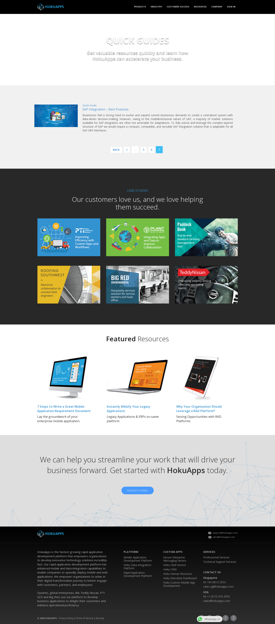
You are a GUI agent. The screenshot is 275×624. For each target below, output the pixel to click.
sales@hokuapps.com (221, 536)
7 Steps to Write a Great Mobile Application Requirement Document (64, 408)
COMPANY (216, 6)
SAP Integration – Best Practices (105, 109)
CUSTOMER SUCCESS (178, 6)
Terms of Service (84, 618)
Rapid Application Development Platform (138, 574)
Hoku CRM (169, 569)
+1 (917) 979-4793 (218, 596)
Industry (156, 6)
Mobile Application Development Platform (138, 559)
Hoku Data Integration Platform (137, 566)
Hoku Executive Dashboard (180, 578)
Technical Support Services (219, 562)
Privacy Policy (66, 618)
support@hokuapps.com (223, 532)
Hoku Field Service (174, 565)
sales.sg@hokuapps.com (218, 586)
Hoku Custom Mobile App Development (179, 584)
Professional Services (216, 557)
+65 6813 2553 (216, 582)
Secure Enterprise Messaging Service (174, 559)
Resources (200, 6)
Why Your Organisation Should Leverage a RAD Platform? (199, 408)
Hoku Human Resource (177, 574)
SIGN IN (231, 6)
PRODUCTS (140, 6)
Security (100, 618)
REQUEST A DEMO (137, 490)
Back (116, 149)
